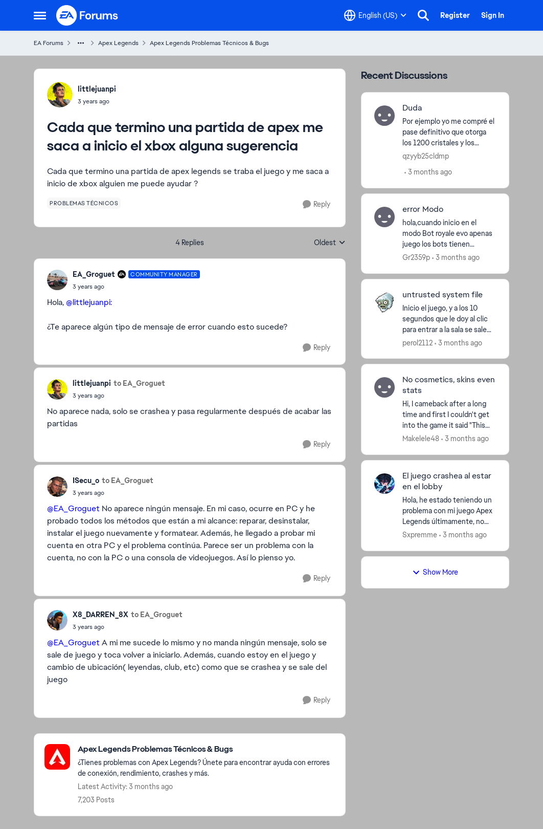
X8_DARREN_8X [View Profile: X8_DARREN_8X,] (100, 614)
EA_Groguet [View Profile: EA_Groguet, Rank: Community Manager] (94, 274)
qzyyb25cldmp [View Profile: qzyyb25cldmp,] (425, 156)
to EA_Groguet (139, 383)
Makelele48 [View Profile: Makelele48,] (420, 438)
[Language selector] (375, 15)
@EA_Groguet (73, 508)
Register (455, 15)
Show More (435, 572)
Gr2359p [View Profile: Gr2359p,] (416, 257)
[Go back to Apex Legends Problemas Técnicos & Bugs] (206, 749)
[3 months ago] (428, 172)
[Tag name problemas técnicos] (84, 203)
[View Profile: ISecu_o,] (57, 486)
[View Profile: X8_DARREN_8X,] (57, 620)
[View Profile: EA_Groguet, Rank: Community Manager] (57, 280)
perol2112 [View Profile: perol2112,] (417, 342)
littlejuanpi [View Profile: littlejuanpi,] (97, 89)
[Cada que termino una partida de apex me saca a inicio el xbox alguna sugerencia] (136, 286)
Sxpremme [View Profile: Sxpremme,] (419, 534)
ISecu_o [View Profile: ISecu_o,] (86, 480)
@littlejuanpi (88, 302)
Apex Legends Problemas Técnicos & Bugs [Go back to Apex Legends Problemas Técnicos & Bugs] (209, 43)
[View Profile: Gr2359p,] (384, 217)
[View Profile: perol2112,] (384, 302)
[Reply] (316, 204)
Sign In (492, 15)
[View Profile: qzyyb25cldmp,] (384, 115)
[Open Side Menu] (40, 15)
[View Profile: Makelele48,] (384, 387)
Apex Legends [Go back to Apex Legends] (118, 43)
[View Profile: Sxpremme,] (384, 483)
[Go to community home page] (87, 15)
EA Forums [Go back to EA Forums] (48, 43)
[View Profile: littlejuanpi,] (60, 94)
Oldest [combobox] (330, 243)
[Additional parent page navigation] (81, 43)
